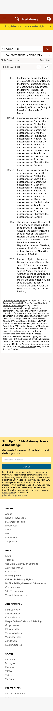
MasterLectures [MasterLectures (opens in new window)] (13, 644)
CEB (12, 78)
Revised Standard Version (15, 333)
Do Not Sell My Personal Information (25, 583)
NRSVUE (10, 170)
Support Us (11, 541)
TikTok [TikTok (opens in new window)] (8, 671)
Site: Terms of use (14, 591)
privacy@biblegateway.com (14, 495)
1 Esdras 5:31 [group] (11, 67)
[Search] (47, 49)
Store (8, 529)
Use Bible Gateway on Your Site (21, 563)
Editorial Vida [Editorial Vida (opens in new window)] (12, 629)
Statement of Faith (15, 521)
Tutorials (10, 559)
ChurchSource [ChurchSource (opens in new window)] (12, 617)
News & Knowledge (15, 517)
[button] (49, 19)
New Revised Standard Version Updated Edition (24, 319)
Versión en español (15, 693)
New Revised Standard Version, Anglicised (25, 304)
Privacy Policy (8, 492)
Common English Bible (14, 300)
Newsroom (11, 537)
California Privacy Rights (19, 579)
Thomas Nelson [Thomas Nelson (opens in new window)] (13, 633)
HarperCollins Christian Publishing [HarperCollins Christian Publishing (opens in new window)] (23, 621)
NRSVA (10, 118)
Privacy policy (13, 575)
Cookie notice (12, 587)
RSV (12, 222)
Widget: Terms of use (16, 595)
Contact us (11, 571)
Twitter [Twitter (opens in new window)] (9, 675)
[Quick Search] (21, 49)
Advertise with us (14, 567)
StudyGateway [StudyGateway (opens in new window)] (12, 613)
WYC (11, 259)
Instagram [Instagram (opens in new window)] (10, 663)
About (8, 513)
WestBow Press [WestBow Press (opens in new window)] (13, 637)
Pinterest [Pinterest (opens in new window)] (10, 667)
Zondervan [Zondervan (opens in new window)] (11, 640)
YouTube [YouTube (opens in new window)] (10, 679)
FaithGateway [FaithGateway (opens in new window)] (12, 609)
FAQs (8, 555)
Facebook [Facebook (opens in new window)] (10, 659)
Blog (7, 533)
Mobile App (11, 525)
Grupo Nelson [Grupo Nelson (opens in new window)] (12, 625)
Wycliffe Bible (28, 346)
